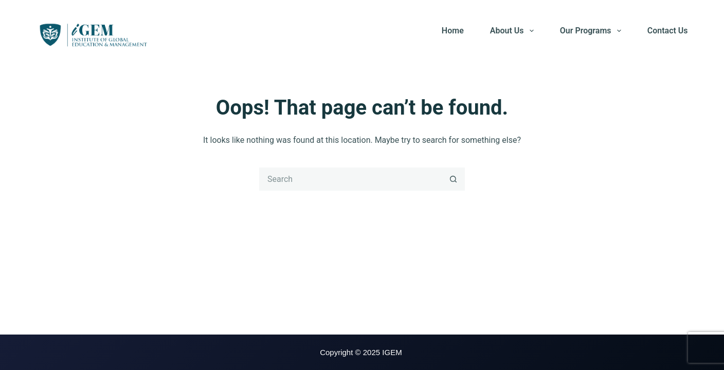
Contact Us (667, 30)
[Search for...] (350, 179)
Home (453, 30)
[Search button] (453, 179)
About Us (514, 31)
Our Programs (592, 31)
